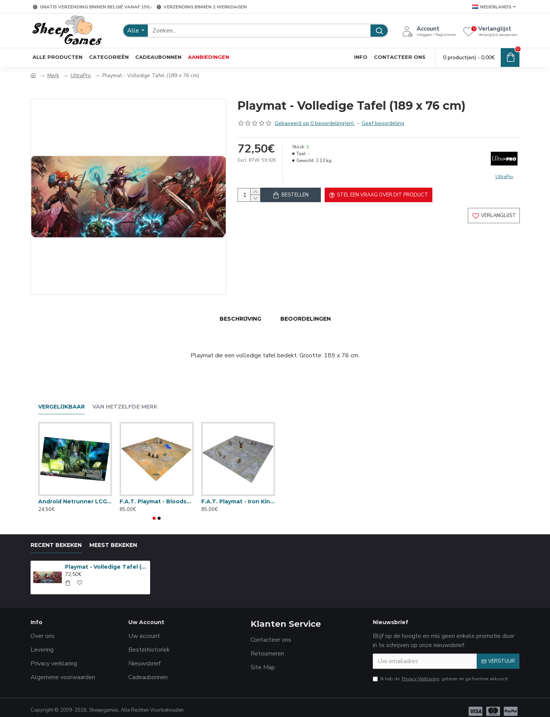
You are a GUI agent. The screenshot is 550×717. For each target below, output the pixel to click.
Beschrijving (240, 318)
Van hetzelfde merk (124, 399)
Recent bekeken (56, 538)
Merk (53, 75)
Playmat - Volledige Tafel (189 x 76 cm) (106, 559)
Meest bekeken (113, 538)
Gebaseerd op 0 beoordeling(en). (315, 123)
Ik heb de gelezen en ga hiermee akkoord (440, 671)
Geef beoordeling (383, 123)
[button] (154, 511)
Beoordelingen (305, 318)
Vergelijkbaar (61, 399)
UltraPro (81, 75)
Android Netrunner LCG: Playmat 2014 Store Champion (75, 493)
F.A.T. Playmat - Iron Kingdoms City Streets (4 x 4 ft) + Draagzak (238, 493)
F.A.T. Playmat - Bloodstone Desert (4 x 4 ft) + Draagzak (156, 493)
